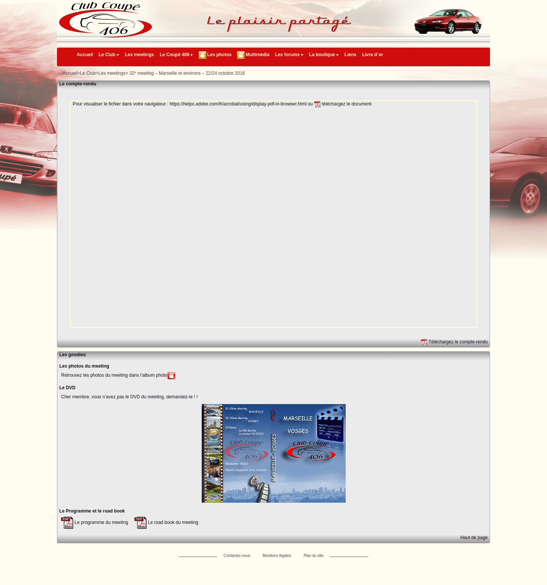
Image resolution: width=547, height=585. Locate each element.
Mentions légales (276, 556)
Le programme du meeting (94, 522)
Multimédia (257, 54)
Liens (350, 54)
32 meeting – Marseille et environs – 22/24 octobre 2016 (187, 73)
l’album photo (153, 375)
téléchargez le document (343, 104)
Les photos (219, 54)
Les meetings (139, 54)
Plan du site (313, 556)
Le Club (109, 54)
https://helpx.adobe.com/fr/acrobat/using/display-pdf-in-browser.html (238, 104)
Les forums (289, 54)
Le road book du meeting (166, 522)
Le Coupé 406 (176, 54)
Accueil (85, 54)
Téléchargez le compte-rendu (454, 341)
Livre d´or (372, 54)
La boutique (324, 54)
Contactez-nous (237, 556)
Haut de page (474, 537)
